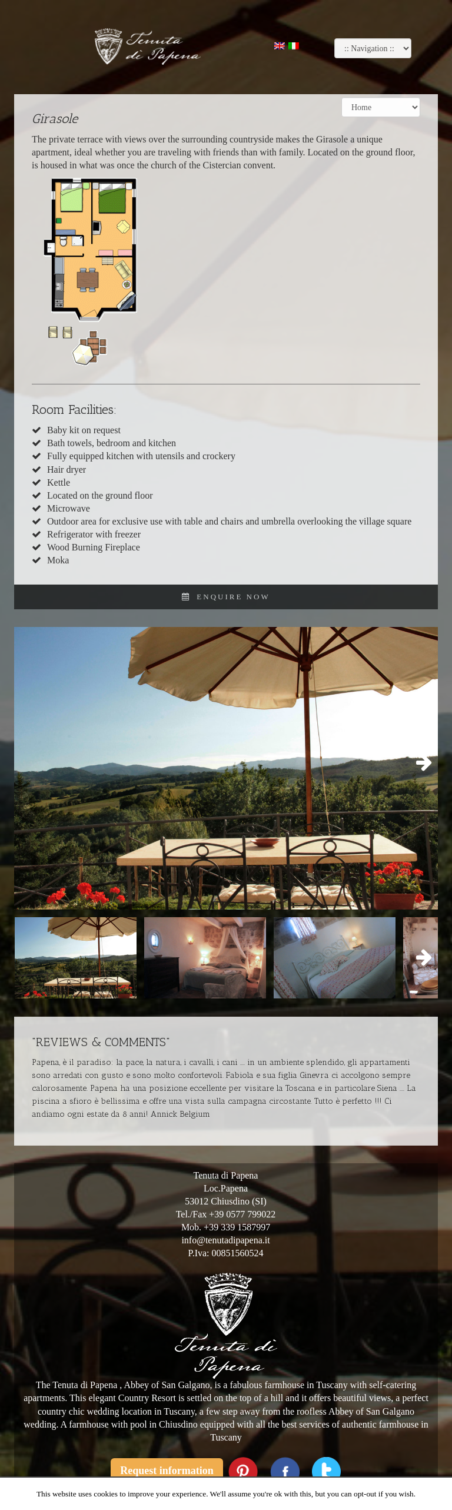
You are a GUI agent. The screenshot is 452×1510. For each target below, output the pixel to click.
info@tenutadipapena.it (225, 1240)
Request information (167, 1470)
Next (420, 763)
